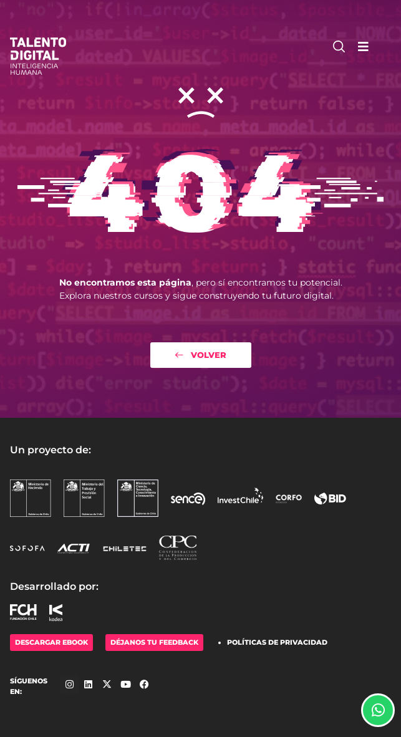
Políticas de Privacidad (277, 642)
